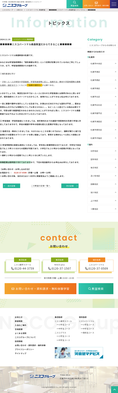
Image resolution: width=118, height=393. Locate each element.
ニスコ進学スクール (63, 321)
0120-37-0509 (96, 268)
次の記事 (71, 185)
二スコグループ (7, 10)
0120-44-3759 (22, 268)
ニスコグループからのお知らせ (102, 45)
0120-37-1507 (59, 268)
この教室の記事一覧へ (40, 185)
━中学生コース (63, 328)
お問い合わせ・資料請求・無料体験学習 (40, 289)
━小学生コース (63, 324)
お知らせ (20, 10)
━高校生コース (87, 332)
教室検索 (74, 4)
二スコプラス (60, 332)
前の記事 (9, 185)
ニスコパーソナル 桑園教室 (35, 10)
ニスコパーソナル (86, 321)
